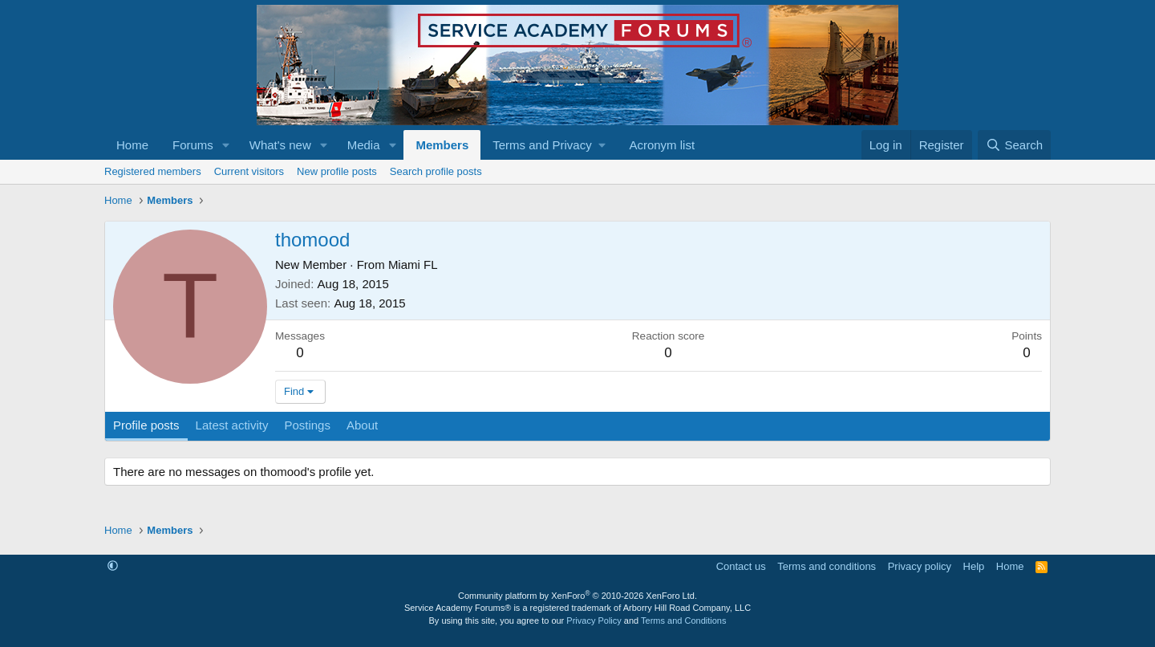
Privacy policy (919, 566)
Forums (192, 145)
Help (974, 566)
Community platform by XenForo (577, 595)
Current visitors (249, 171)
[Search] (1014, 145)
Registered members (152, 171)
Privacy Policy (593, 620)
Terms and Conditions (683, 620)
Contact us (741, 566)
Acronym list (662, 145)
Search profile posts (436, 171)
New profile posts (337, 171)
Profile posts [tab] (146, 425)
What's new (280, 145)
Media (363, 145)
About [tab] (362, 425)
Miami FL (413, 264)
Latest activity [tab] (232, 425)
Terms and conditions (826, 566)
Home (132, 145)
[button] (226, 145)
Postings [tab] (307, 425)
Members (441, 145)
